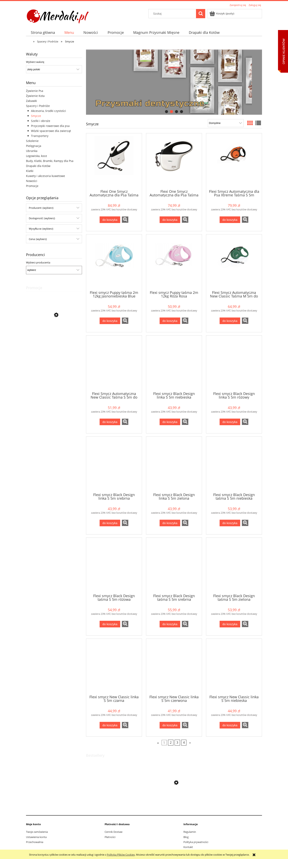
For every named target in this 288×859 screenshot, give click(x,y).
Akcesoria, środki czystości (48, 111)
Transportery (39, 136)
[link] (174, 82)
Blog (186, 837)
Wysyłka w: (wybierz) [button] (41, 228)
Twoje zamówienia (37, 832)
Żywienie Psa (34, 91)
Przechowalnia (34, 842)
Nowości (31, 181)
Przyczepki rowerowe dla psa (50, 126)
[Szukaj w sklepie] (173, 13)
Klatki (29, 171)
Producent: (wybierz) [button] (41, 208)
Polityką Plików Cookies (121, 854)
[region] (174, 82)
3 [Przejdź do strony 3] (177, 742)
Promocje (32, 186)
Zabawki (31, 101)
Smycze (36, 116)
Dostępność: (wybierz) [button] (42, 218)
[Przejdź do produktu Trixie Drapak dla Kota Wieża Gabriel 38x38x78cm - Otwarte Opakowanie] (54, 333)
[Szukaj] (200, 13)
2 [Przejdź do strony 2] (171, 742)
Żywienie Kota (35, 96)
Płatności (110, 837)
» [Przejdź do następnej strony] (190, 742)
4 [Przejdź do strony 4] (184, 742)
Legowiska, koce (36, 156)
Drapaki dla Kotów (38, 166)
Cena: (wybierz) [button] (38, 239)
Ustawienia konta (36, 837)
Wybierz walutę (35, 61)
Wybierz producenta (38, 262)
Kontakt (188, 847)
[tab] (166, 111)
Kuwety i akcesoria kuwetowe (45, 176)
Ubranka (31, 151)
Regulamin (189, 832)
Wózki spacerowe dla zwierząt (51, 131)
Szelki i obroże (40, 121)
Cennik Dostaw (113, 832)
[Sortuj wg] (226, 123)
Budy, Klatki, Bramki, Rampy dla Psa (49, 161)
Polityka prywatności (195, 842)
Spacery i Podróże (38, 106)
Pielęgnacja (33, 146)
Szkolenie (32, 141)
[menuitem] (43, 32)
